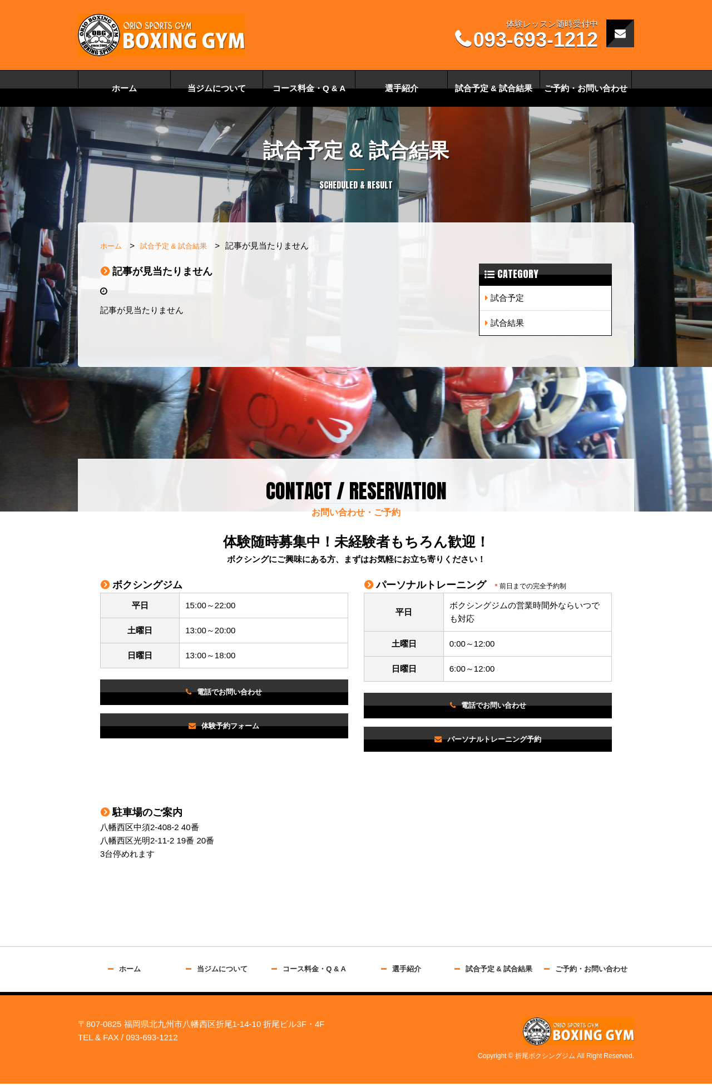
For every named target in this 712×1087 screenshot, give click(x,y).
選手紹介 (401, 88)
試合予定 (507, 297)
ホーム (124, 88)
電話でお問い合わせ (230, 692)
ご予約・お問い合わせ (585, 88)
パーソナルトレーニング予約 (495, 741)
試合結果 (507, 322)
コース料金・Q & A (309, 88)
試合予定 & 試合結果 (493, 88)
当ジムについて (216, 88)
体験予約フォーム (230, 727)
